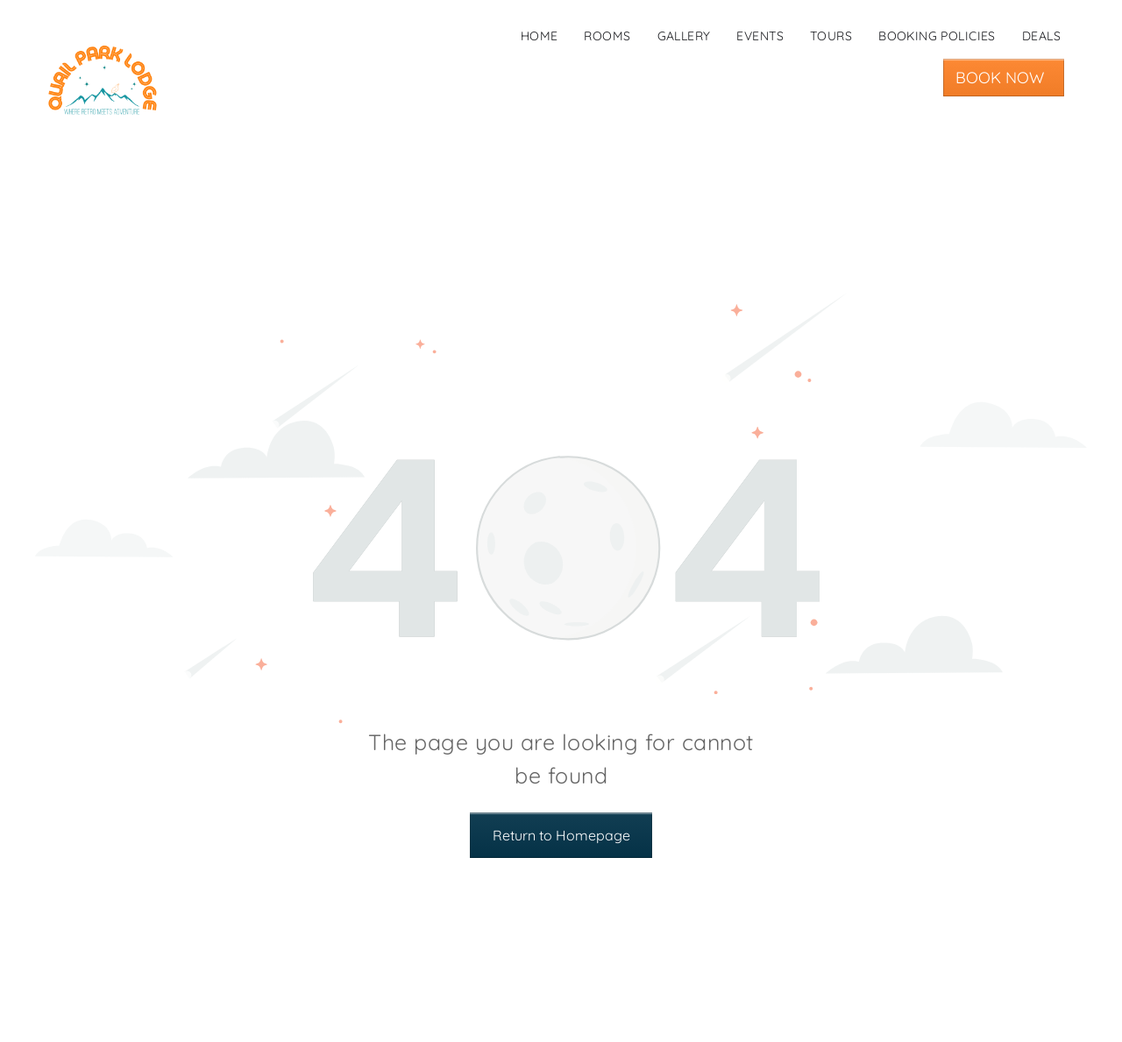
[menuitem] (540, 36)
